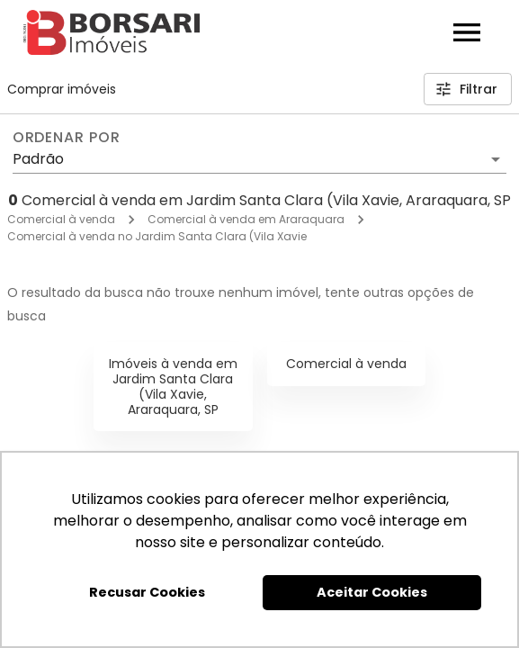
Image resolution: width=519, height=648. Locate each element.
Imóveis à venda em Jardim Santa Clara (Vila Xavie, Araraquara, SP (173, 386)
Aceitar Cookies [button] (372, 592)
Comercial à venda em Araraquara (246, 219)
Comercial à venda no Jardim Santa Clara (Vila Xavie (157, 236)
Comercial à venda (61, 219)
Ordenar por (67, 137)
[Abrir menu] (467, 32)
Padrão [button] (38, 158)
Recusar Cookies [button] (147, 592)
